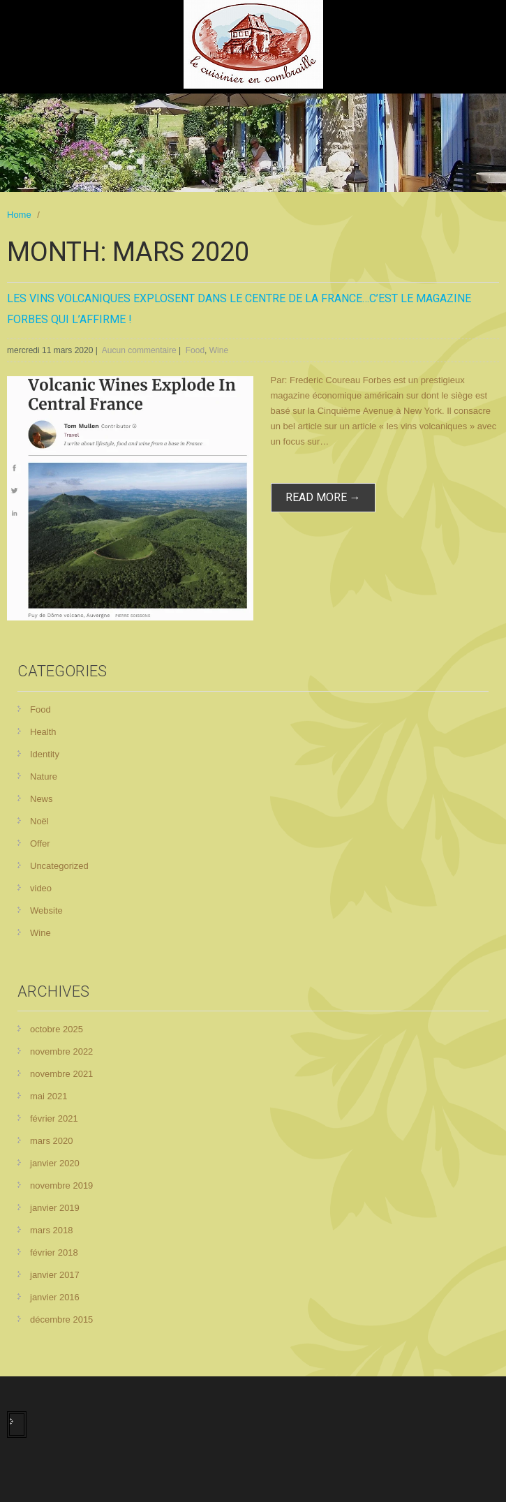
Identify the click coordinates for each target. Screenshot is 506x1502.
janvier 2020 (55, 1163)
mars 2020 (51, 1141)
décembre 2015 (61, 1319)
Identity (44, 754)
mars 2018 (51, 1230)
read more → (323, 497)
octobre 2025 (56, 1029)
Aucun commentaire (139, 350)
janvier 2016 (55, 1297)
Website (46, 910)
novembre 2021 (61, 1074)
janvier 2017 (55, 1275)
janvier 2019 (55, 1208)
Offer (40, 843)
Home (19, 214)
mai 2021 (48, 1096)
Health (43, 732)
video (41, 888)
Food (195, 350)
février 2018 (54, 1252)
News (41, 799)
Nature (43, 776)
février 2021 (54, 1118)
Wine (218, 350)
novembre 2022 (61, 1051)
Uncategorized (59, 866)
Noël (39, 821)
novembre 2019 (61, 1185)
